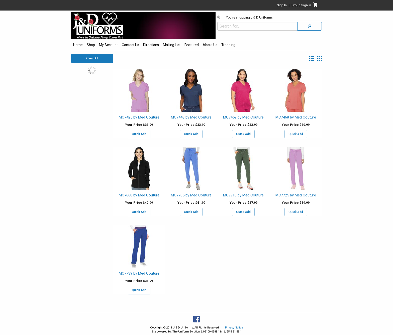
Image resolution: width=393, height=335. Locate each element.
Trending (228, 45)
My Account (108, 45)
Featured (191, 45)
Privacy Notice (234, 327)
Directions (151, 45)
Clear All (92, 58)
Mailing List (171, 45)
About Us (210, 45)
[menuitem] (78, 45)
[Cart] (315, 6)
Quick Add (139, 134)
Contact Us (130, 45)
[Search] (309, 26)
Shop (91, 45)
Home (78, 45)
